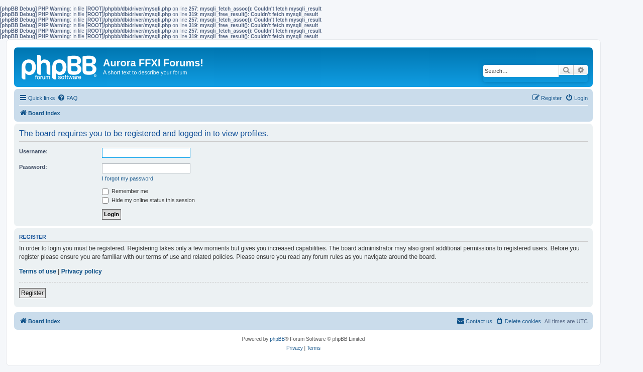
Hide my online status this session (148, 200)
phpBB (277, 339)
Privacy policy (81, 271)
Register (32, 293)
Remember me (125, 191)
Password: (33, 167)
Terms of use (37, 271)
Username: (33, 151)
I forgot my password (127, 178)
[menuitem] (67, 98)
